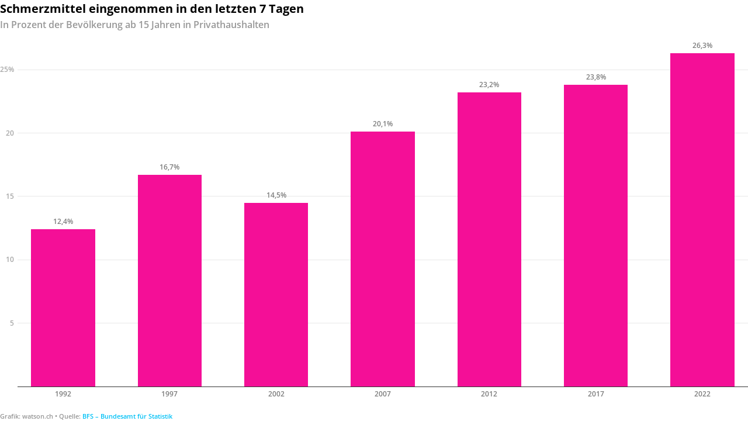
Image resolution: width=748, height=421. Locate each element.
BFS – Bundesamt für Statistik (127, 416)
